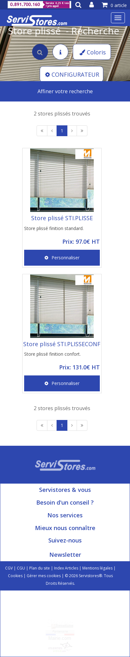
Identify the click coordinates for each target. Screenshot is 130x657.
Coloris (92, 52)
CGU (21, 568)
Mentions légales (97, 568)
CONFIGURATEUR (72, 74)
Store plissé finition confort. (52, 354)
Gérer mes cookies (44, 575)
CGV (9, 568)
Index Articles (66, 568)
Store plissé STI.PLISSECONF (61, 344)
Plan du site (39, 568)
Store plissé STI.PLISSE (62, 218)
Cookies (15, 575)
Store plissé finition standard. (54, 228)
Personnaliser (61, 258)
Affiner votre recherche (65, 91)
